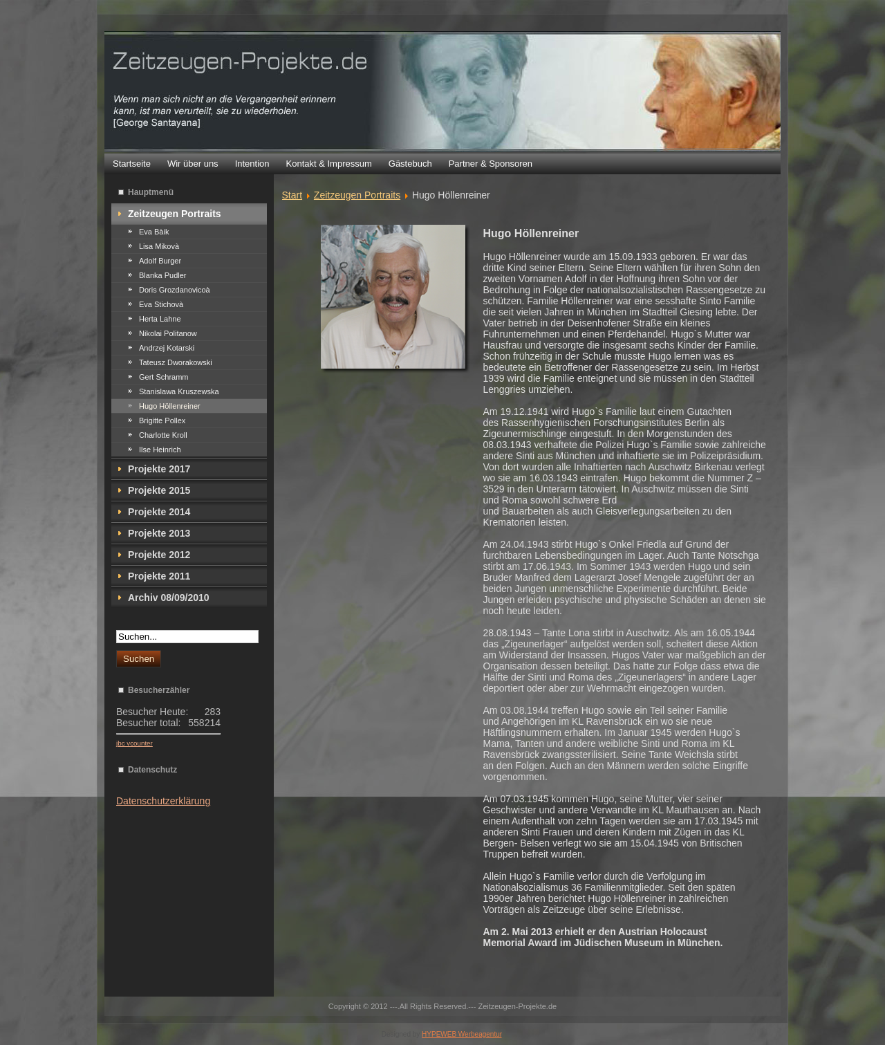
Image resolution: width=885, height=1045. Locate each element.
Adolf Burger (160, 261)
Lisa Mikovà (159, 246)
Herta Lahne (160, 319)
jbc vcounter (134, 743)
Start (292, 195)
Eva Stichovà (161, 304)
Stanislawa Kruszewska (179, 391)
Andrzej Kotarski (166, 348)
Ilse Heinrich (160, 449)
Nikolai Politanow (168, 333)
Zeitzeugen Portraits (357, 195)
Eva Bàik (154, 232)
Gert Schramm (164, 377)
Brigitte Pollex (162, 420)
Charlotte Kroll (163, 435)
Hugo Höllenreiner (170, 406)
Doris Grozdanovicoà (174, 290)
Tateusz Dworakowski (175, 362)
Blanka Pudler (163, 275)
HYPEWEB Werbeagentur (461, 1034)
